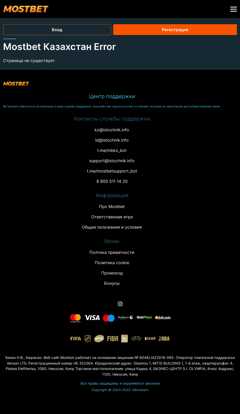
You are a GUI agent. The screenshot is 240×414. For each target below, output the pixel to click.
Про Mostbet (112, 206)
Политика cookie (112, 262)
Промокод (112, 272)
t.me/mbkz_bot (112, 150)
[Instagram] (120, 304)
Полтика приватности (111, 252)
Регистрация (175, 29)
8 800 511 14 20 (112, 181)
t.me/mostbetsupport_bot (112, 171)
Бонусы (112, 283)
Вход (57, 29)
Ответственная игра (112, 216)
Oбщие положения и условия (112, 227)
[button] (233, 9)
